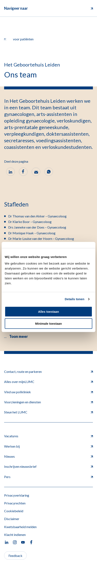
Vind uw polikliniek (48, 392)
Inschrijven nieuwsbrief (48, 466)
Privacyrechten (14, 503)
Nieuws (48, 456)
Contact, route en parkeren (48, 371)
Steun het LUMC (48, 412)
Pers (48, 477)
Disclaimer (11, 519)
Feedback (15, 556)
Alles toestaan (48, 311)
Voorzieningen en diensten (48, 402)
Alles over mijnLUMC (48, 382)
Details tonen (74, 299)
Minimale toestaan (48, 323)
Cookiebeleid (13, 511)
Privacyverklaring (16, 495)
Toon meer (18, 336)
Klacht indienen (15, 535)
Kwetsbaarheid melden (20, 527)
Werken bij (48, 446)
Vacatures (48, 436)
